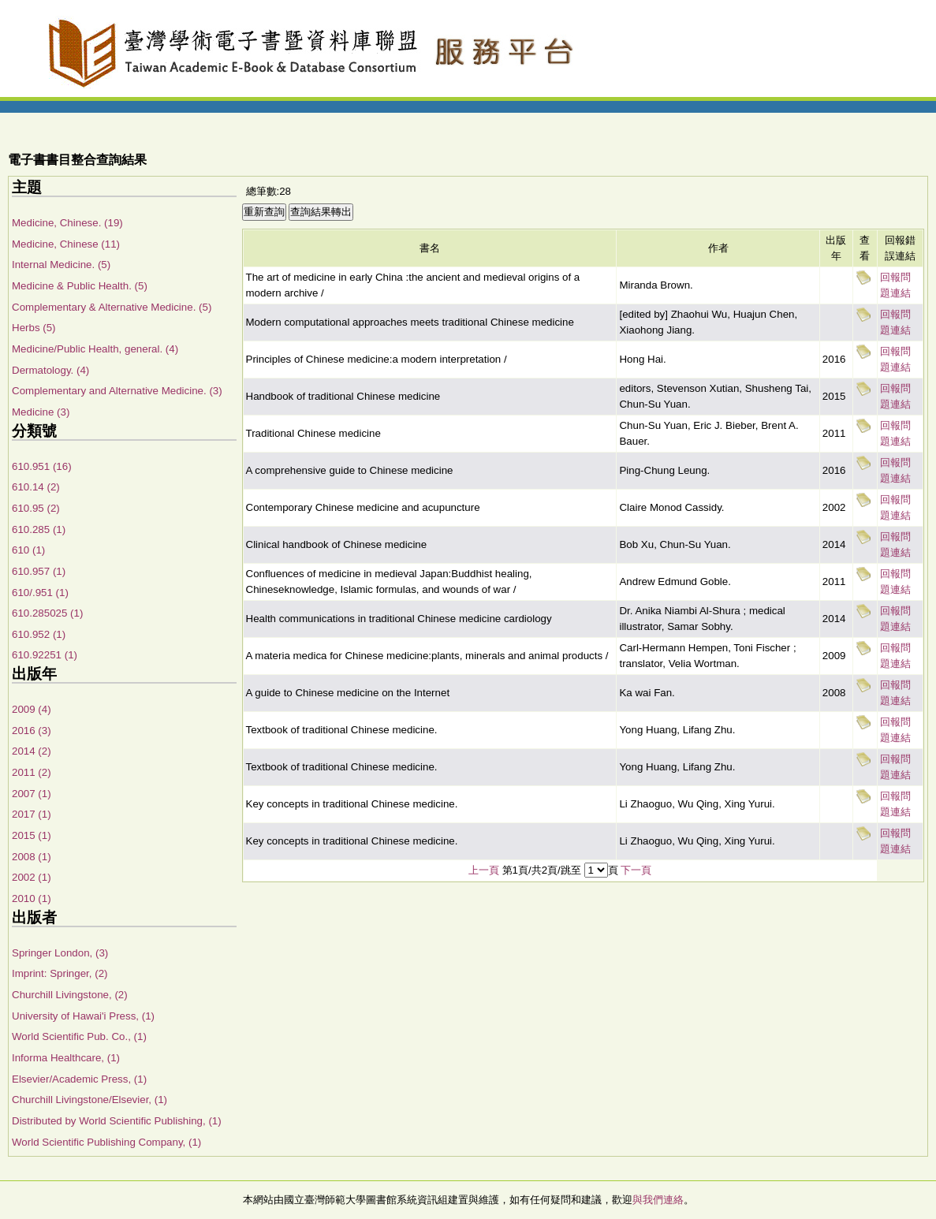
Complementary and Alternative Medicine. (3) (117, 391)
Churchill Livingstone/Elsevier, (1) (89, 1099)
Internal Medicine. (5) (61, 264)
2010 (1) (31, 898)
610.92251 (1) (44, 655)
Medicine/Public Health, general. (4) (95, 349)
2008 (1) (31, 857)
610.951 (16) (42, 466)
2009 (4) (31, 709)
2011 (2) (31, 772)
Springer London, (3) (60, 953)
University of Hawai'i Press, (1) (83, 1016)
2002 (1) (31, 877)
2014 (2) (31, 751)
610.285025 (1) (47, 613)
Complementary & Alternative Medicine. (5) (111, 307)
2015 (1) (31, 835)
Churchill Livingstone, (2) (70, 995)
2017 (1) (31, 814)
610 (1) (28, 550)
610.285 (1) (38, 529)
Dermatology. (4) (50, 370)
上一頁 (483, 870)
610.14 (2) (36, 487)
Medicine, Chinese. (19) (67, 223)
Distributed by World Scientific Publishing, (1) (117, 1121)
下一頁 (636, 870)
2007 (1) (31, 794)
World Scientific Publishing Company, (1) (106, 1142)
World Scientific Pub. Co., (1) (79, 1036)
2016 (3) (31, 730)
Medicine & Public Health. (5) (79, 286)
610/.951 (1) (40, 592)
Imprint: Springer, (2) (59, 973)
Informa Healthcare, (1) (66, 1058)
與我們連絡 (658, 1200)
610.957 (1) (38, 571)
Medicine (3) (40, 412)
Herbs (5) (34, 328)
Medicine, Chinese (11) (66, 244)
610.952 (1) (38, 634)
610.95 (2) (36, 508)
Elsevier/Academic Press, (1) (79, 1079)
